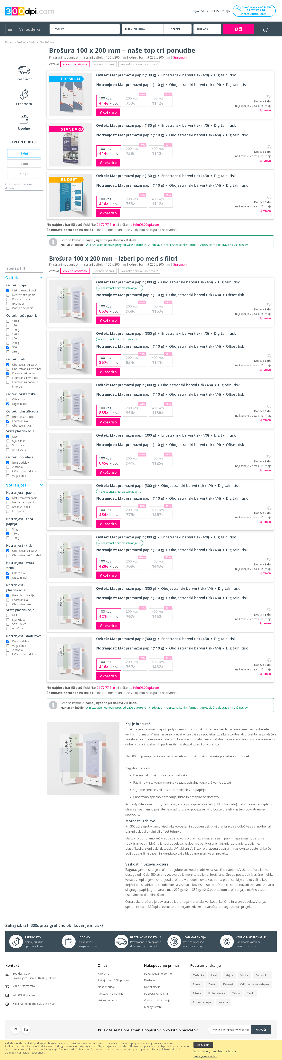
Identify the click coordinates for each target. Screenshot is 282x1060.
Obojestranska (21, 425)
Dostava (149, 980)
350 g (15, 352)
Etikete (197, 993)
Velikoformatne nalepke (254, 984)
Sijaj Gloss (18, 441)
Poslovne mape (202, 1002)
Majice (229, 975)
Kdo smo (103, 973)
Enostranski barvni (23, 373)
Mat (14, 436)
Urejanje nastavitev (205, 1056)
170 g (15, 334)
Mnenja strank (153, 1007)
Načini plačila (152, 987)
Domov (9, 42)
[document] (141, 1050)
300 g (15, 347)
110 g (15, 321)
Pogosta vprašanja (156, 993)
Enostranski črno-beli (25, 378)
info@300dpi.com (254, 14)
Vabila (236, 993)
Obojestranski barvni (25, 364)
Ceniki (250, 993)
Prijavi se (197, 11)
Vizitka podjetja (107, 1000)
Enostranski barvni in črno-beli (25, 384)
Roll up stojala (216, 993)
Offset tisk (18, 399)
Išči (238, 29)
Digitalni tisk (19, 404)
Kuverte (223, 1002)
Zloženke (198, 975)
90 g (15, 529)
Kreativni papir (21, 299)
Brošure (21, 42)
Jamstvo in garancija (110, 993)
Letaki (214, 975)
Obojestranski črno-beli (27, 369)
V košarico (108, 112)
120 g (15, 325)
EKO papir (18, 303)
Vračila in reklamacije (157, 1000)
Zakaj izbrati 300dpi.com (113, 980)
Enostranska (20, 421)
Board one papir (22, 308)
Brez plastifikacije (23, 417)
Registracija (220, 11)
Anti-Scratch (19, 449)
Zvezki (212, 984)
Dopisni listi (262, 975)
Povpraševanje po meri (158, 973)
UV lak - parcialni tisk (25, 471)
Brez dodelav (20, 462)
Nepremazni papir (23, 295)
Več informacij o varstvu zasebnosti (214, 1051)
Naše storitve (106, 987)
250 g (15, 343)
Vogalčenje (19, 476)
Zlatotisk (17, 467)
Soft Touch (19, 445)
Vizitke (244, 975)
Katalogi (228, 984)
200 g (15, 338)
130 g (15, 330)
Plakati (197, 984)
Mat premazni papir (24, 290)
